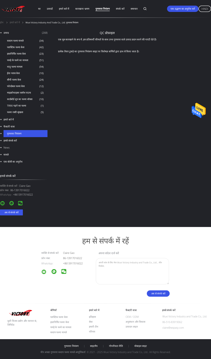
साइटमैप (94, 346)
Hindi (205, 9)
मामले (6, 154)
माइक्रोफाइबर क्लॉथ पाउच (25, 93)
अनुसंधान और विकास (135, 321)
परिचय (92, 331)
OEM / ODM (132, 316)
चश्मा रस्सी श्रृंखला (25, 112)
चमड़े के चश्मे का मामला (25, 60)
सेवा (91, 321)
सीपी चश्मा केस (25, 80)
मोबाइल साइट (140, 346)
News (6, 147)
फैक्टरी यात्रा (9, 126)
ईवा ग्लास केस (25, 73)
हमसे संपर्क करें (10, 140)
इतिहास (92, 316)
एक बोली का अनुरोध (13, 161)
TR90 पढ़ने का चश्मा (25, 106)
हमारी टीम (93, 326)
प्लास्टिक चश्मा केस (25, 47)
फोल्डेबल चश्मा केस (25, 86)
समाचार (134, 8)
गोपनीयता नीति (116, 346)
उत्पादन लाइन (132, 326)
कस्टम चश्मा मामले (25, 41)
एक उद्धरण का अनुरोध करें (183, 8)
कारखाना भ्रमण (82, 8)
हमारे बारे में (64, 8)
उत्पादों (50, 8)
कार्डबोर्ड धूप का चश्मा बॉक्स (25, 99)
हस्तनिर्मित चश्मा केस (25, 54)
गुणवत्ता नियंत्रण (102, 8)
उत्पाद (25, 32)
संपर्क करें (120, 8)
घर (39, 8)
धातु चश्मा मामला (25, 67)
